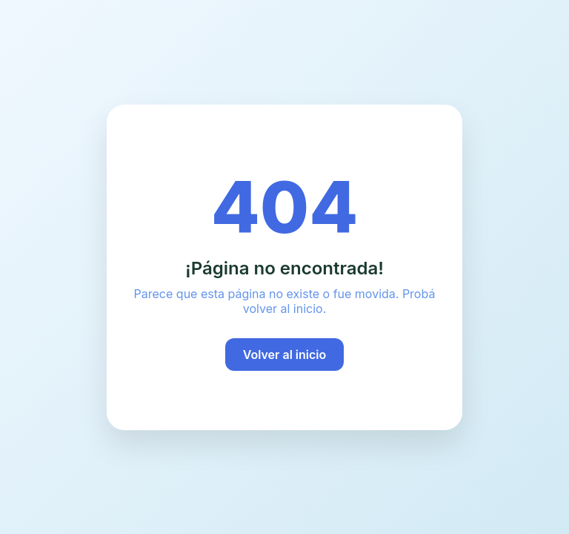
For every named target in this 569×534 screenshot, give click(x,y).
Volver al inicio (285, 354)
